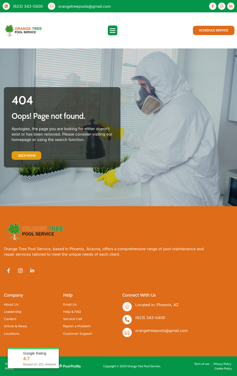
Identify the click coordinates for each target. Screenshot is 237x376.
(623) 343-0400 (28, 6)
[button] (113, 30)
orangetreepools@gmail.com (84, 6)
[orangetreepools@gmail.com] (51, 6)
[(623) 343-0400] (6, 6)
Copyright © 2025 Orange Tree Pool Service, (131, 366)
